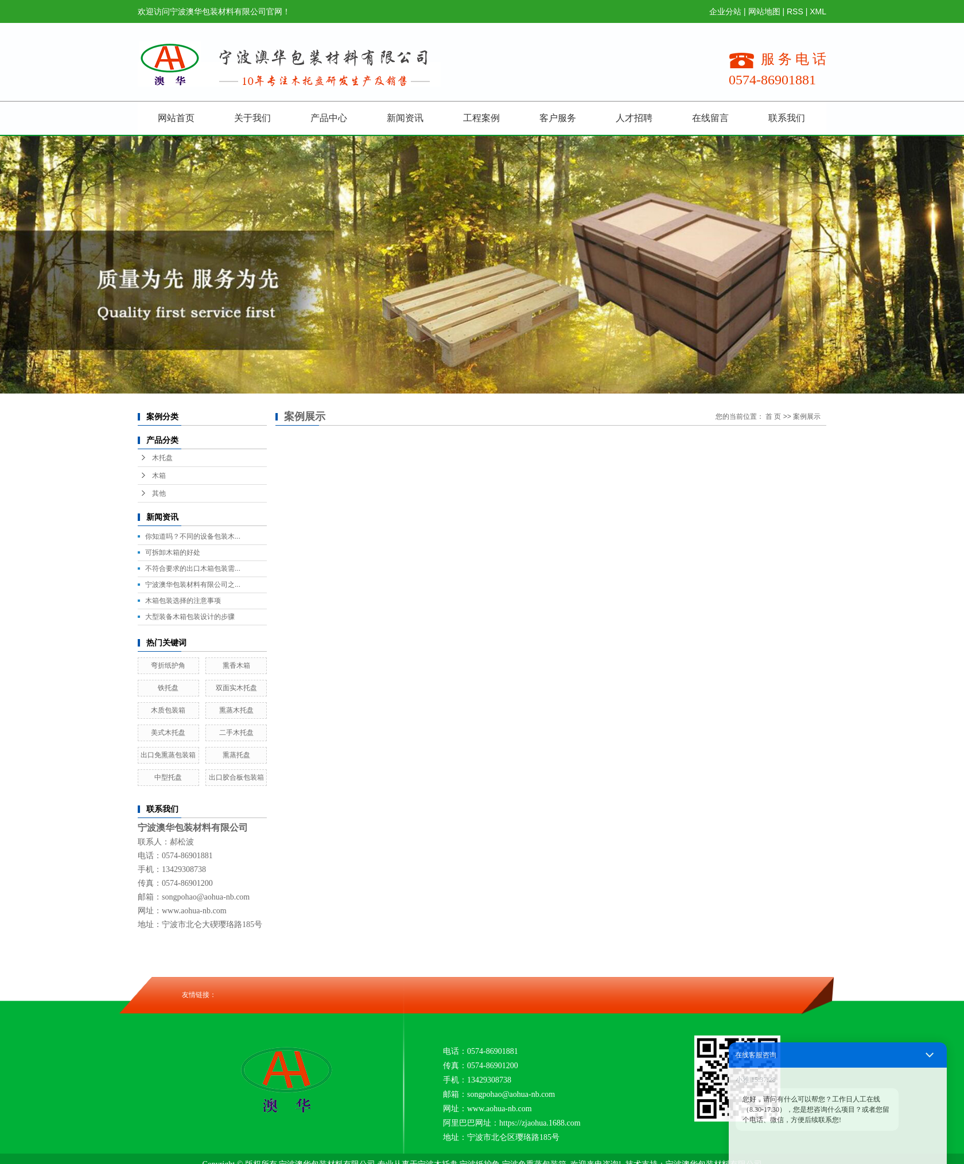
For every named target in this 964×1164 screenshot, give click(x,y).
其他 (159, 493)
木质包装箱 (168, 710)
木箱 (159, 476)
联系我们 (786, 118)
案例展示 (807, 416)
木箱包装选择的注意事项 (183, 601)
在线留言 (710, 118)
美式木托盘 (168, 733)
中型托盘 (168, 777)
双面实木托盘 (236, 688)
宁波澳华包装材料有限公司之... (192, 585)
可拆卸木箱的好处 (172, 552)
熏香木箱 (236, 665)
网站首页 (176, 118)
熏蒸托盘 (236, 755)
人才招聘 (634, 118)
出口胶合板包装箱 (236, 777)
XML (818, 11)
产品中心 (328, 118)
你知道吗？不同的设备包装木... (192, 536)
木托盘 (162, 458)
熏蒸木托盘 (236, 710)
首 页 (773, 416)
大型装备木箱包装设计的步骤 (190, 617)
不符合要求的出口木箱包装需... (192, 569)
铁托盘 (168, 688)
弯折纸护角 (168, 665)
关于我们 (252, 118)
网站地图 (764, 11)
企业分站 (725, 11)
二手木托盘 (236, 733)
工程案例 (481, 118)
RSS (795, 11)
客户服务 (557, 118)
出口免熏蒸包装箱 (168, 755)
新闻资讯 (405, 118)
